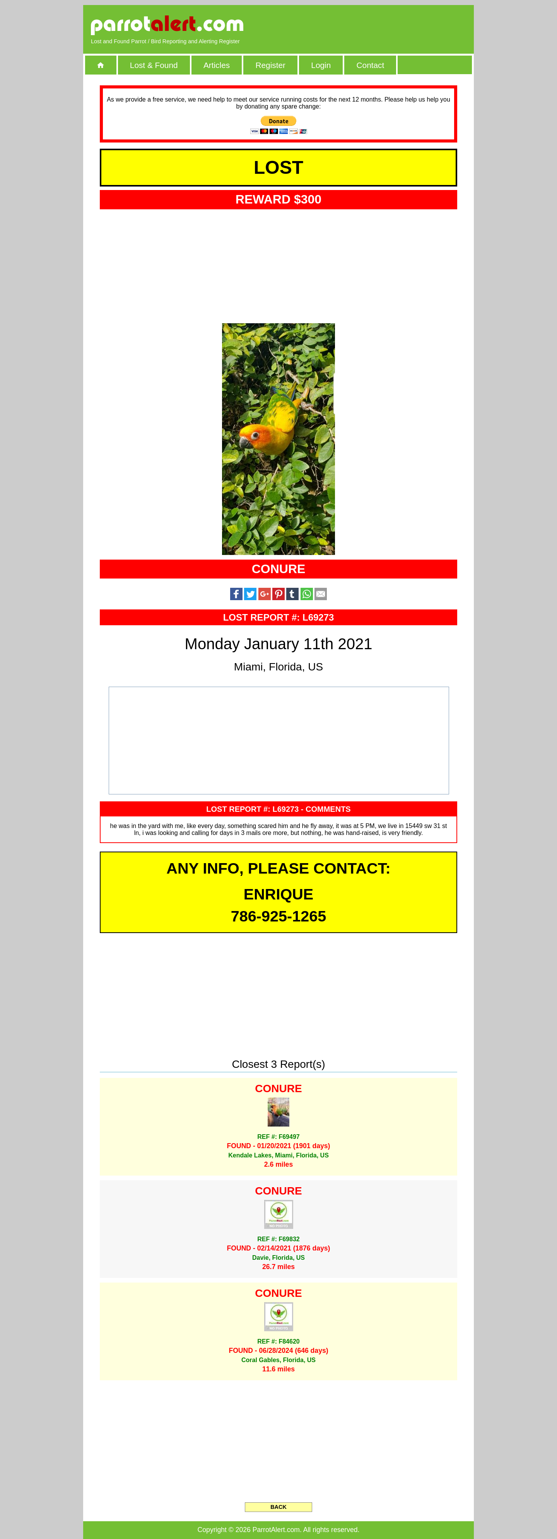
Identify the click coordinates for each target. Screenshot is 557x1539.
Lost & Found (154, 65)
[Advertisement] (377, 25)
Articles (216, 65)
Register (270, 65)
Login (321, 65)
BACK (278, 1507)
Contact (370, 65)
